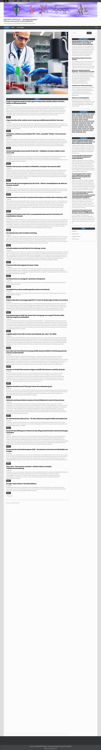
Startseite (7, 27)
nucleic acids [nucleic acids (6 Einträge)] (81, 126)
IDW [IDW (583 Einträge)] (92, 123)
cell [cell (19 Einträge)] (91, 116)
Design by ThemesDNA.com (50, 748)
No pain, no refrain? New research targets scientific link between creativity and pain (35, 369)
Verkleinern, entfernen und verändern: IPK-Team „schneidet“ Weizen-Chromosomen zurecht (36, 135)
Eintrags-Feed (75, 233)
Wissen (18, 1)
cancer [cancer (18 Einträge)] (73, 116)
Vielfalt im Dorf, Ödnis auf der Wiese (82, 85)
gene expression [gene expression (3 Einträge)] (82, 123)
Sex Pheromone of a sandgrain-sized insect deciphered (25, 279)
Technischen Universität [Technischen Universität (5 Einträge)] (77, 130)
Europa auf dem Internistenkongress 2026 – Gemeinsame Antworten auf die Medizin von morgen (37, 450)
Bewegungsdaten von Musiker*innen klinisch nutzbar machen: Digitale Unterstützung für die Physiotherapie (82, 42)
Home (6, 1)
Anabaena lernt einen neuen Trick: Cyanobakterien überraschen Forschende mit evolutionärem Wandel (34, 215)
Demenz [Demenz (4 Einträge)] (76, 117)
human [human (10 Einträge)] (88, 123)
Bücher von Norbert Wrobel (12, 502)
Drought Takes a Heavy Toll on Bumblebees (21, 484)
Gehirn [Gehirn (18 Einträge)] (73, 123)
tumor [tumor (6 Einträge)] (73, 132)
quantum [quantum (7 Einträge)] (84, 128)
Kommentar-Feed (76, 236)
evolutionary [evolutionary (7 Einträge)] (75, 121)
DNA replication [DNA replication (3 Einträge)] (89, 117)
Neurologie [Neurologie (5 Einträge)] (74, 126)
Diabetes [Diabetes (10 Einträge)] (80, 117)
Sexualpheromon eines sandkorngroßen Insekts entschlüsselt (28, 289)
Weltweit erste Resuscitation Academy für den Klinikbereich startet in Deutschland (35, 400)
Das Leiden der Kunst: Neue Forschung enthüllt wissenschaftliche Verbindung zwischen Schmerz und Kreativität (36, 352)
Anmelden (74, 231)
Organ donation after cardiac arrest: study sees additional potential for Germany (34, 120)
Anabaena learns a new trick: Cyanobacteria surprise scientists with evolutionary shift (36, 197)
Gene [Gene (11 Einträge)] (77, 123)
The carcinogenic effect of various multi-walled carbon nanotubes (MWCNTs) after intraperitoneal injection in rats (81, 176)
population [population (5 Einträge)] (74, 128)
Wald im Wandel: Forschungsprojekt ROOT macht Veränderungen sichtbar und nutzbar (37, 300)
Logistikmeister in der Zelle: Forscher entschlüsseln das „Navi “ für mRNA (31, 334)
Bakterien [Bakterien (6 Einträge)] (78, 114)
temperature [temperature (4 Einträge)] (85, 130)
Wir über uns (24, 1)
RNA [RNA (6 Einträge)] (88, 128)
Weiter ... (8, 117)
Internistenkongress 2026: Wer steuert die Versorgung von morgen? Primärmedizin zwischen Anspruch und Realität (35, 316)
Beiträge (12, 27)
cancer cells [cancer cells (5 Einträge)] (79, 116)
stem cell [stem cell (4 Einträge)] (92, 128)
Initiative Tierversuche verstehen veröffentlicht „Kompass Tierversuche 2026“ (33, 166)
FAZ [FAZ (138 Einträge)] (82, 121)
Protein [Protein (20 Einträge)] (79, 128)
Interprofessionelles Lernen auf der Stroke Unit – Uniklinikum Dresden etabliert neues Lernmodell (35, 152)
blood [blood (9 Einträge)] (89, 114)
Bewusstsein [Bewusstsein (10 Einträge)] (83, 114)
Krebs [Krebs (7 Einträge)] (85, 125)
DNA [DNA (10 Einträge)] (84, 117)
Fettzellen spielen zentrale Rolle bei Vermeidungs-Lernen (26, 248)
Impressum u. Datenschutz (35, 1)
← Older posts (9, 495)
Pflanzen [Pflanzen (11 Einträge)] (91, 126)
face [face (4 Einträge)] (80, 121)
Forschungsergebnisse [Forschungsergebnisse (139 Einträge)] (89, 121)
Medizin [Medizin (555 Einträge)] (89, 125)
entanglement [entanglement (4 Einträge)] (75, 119)
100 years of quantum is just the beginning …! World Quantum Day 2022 (83, 71)
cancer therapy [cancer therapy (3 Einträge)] (86, 116)
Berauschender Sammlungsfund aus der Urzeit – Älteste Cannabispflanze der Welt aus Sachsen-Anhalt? (36, 184)
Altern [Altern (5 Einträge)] (73, 114)
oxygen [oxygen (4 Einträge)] (86, 126)
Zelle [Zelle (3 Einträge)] (84, 132)
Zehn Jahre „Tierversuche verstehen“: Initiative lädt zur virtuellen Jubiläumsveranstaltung (29, 467)
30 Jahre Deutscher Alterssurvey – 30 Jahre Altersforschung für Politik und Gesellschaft (36, 419)
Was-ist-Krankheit (20, 27)
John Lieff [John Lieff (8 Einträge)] (81, 125)
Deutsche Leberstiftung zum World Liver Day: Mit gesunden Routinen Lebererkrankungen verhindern (37, 432)
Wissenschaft (12, 1)
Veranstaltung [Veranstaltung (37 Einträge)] (79, 132)
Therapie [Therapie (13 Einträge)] (91, 130)
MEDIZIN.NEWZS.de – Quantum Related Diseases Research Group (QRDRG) (20, 20)
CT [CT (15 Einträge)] (72, 117)
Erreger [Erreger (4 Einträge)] (80, 119)
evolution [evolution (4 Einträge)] (86, 119)
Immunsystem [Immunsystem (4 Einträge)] (75, 125)
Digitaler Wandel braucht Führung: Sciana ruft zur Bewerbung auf (29, 386)
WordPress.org (75, 238)
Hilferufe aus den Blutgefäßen (80, 98)
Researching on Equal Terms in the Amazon (81, 58)
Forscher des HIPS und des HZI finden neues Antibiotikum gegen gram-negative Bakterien (82, 157)
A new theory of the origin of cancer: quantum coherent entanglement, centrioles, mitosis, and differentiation (83, 211)
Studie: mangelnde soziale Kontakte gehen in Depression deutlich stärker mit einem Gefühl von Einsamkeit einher (35, 102)
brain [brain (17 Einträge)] (92, 114)
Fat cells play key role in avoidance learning (21, 233)
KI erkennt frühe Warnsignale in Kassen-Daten (22, 265)
